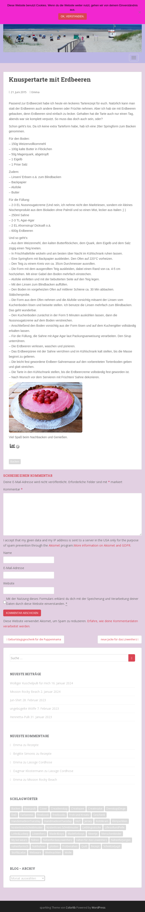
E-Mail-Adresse (13, 568)
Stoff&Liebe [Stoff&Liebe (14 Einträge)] (18, 852)
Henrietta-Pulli (20, 717)
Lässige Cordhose (39, 762)
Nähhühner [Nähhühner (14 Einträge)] (39, 846)
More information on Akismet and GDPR (102, 545)
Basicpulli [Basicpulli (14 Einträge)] (30, 808)
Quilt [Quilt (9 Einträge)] (84, 846)
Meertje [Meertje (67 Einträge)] (93, 834)
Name (7, 553)
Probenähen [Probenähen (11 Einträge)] (69, 846)
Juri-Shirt (16, 700)
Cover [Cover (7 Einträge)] (43, 808)
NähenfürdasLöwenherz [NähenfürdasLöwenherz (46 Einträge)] (57, 840)
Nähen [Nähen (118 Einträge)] (35, 840)
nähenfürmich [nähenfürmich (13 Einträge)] (19, 846)
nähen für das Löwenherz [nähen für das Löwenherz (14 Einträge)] (91, 840)
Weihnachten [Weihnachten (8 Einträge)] (53, 852)
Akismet (54, 545)
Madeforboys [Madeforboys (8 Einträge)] (76, 834)
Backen (14, 461)
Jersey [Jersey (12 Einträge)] (88, 821)
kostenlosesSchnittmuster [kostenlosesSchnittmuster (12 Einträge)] (27, 827)
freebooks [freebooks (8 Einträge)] (59, 815)
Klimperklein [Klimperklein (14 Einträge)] (119, 821)
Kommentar (13, 489)
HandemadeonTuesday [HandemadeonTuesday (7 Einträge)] (25, 821)
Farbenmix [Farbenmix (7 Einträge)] (26, 815)
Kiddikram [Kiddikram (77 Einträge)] (102, 821)
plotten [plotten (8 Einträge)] (54, 846)
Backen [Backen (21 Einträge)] (15, 808)
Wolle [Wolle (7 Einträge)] (68, 852)
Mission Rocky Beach (25, 692)
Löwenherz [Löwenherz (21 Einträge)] (39, 834)
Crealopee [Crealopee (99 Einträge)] (77, 808)
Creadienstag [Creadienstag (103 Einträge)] (59, 808)
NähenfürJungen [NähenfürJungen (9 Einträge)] (121, 840)
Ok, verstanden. (72, 16)
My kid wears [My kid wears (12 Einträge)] (19, 840)
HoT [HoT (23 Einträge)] (78, 821)
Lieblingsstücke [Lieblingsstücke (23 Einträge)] (91, 827)
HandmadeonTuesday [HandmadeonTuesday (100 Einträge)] (58, 821)
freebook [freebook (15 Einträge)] (43, 815)
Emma (35, 92)
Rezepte (33, 745)
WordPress (98, 907)
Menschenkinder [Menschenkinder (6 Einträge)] (111, 834)
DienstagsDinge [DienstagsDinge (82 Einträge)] (116, 808)
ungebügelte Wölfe (23, 708)
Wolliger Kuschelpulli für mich (30, 683)
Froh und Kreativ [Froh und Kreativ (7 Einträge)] (79, 815)
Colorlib (71, 907)
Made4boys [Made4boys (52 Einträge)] (56, 834)
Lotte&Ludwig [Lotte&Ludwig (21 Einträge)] (19, 834)
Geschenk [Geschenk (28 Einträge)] (99, 815)
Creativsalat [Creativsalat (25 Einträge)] (95, 808)
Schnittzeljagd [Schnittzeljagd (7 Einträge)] (111, 846)
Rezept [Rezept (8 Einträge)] (95, 846)
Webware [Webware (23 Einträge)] (35, 852)
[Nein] (139, 12)
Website (8, 583)
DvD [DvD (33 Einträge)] (14, 815)
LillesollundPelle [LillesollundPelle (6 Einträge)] (115, 827)
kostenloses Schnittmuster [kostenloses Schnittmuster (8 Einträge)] (63, 827)
